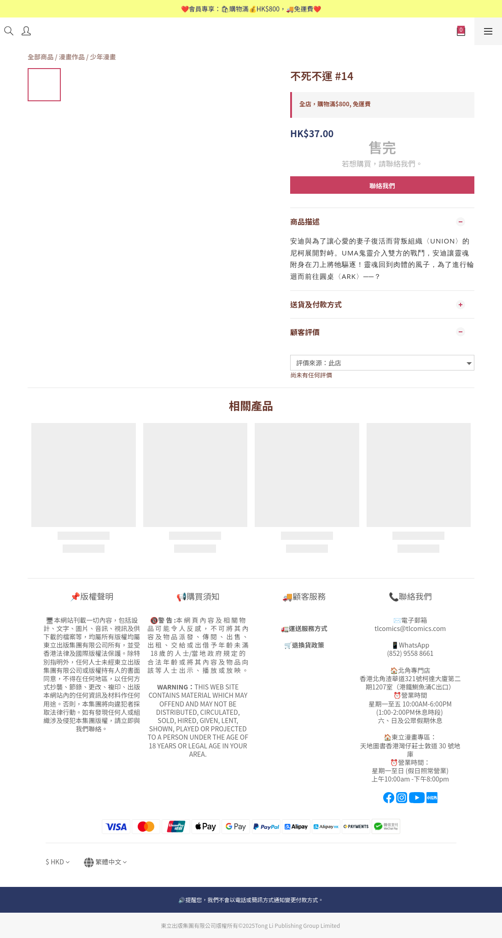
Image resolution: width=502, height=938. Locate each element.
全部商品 (40, 56)
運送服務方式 (308, 628)
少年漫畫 (103, 56)
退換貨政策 (308, 644)
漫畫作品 (72, 56)
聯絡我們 (382, 185)
